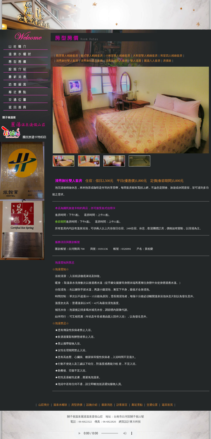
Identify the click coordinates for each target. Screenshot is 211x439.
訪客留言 (121, 404)
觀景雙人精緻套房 (67, 55)
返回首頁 (167, 404)
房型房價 (76, 404)
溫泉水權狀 (60, 404)
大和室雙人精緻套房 (145, 55)
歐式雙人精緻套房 (92, 55)
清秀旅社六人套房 (116, 60)
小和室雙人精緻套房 (118, 55)
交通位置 (152, 404)
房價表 (167, 60)
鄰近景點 (137, 404)
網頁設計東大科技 (130, 421)
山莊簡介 (43, 404)
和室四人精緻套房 (171, 55)
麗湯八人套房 (152, 60)
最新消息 (106, 404)
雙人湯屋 (135, 60)
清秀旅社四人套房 (92, 60)
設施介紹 (91, 404)
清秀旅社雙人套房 (67, 60)
